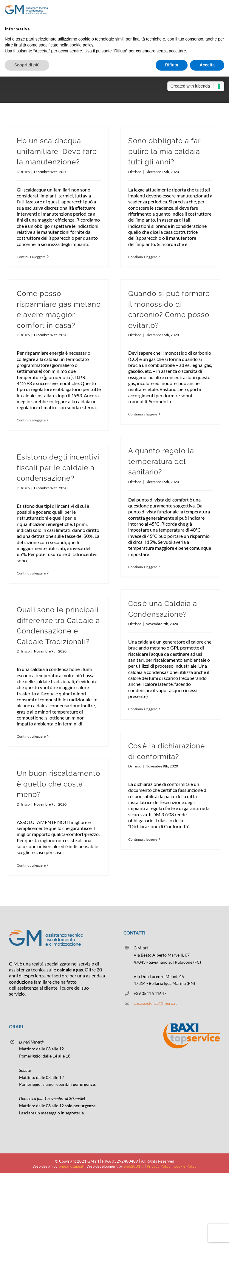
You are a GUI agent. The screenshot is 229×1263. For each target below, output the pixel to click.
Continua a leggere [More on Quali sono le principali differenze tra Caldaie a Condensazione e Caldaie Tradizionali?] (31, 736)
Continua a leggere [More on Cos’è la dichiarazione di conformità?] (142, 839)
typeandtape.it (70, 1166)
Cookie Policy (185, 1166)
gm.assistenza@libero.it (155, 1003)
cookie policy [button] (81, 45)
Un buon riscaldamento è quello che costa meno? (58, 784)
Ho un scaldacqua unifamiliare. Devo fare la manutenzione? (57, 151)
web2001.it (134, 1166)
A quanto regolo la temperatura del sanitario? (161, 461)
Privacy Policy (159, 1166)
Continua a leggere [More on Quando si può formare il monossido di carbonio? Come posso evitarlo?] (142, 414)
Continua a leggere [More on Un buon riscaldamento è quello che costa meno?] (31, 865)
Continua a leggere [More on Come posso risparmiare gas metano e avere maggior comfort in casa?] (31, 420)
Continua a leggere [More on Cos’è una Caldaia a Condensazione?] (142, 709)
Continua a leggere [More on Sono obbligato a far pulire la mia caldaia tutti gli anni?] (142, 257)
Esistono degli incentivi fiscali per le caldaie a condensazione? (58, 467)
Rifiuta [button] (171, 65)
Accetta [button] (207, 65)
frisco (25, 171)
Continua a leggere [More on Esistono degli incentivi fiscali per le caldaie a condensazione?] (31, 573)
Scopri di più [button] (27, 65)
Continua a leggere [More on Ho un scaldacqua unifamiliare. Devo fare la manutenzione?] (31, 257)
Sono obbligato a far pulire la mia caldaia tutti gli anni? (164, 151)
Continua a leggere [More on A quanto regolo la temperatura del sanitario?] (142, 567)
